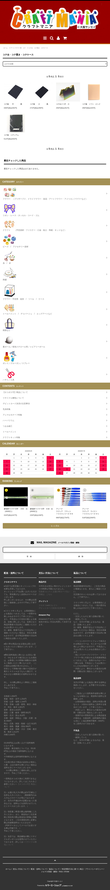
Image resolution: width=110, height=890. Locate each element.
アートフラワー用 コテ (18, 48)
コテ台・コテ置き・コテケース (38, 48)
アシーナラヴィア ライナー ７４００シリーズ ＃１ (90, 511)
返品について (54, 869)
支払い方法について (21, 869)
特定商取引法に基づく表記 (72, 869)
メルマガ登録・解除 (49, 872)
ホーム (5, 48)
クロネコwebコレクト (48, 605)
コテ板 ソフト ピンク (91, 104)
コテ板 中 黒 (13, 104)
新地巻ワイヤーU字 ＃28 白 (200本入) (41, 510)
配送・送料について (39, 869)
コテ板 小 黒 (39, 104)
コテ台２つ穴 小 (62, 104)
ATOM (66, 872)
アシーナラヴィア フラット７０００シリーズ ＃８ (64, 511)
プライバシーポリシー (94, 869)
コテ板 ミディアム (11, 135)
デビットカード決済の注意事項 (52, 608)
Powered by (55, 885)
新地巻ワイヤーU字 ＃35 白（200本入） (16, 510)
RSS (61, 872)
